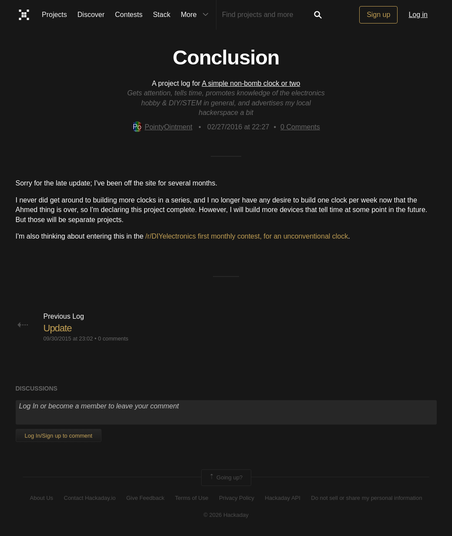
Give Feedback (145, 498)
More (196, 15)
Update (58, 328)
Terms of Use (192, 498)
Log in (418, 14)
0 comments (113, 338)
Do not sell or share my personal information (366, 498)
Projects (54, 14)
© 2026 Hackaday (226, 515)
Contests (128, 14)
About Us (41, 498)
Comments (300, 127)
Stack (161, 14)
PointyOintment (162, 127)
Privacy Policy (236, 498)
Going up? (225, 477)
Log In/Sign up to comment (58, 435)
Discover (91, 14)
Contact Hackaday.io (90, 498)
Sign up (378, 14)
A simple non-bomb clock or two (251, 83)
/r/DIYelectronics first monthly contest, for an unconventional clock (246, 236)
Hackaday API (282, 498)
